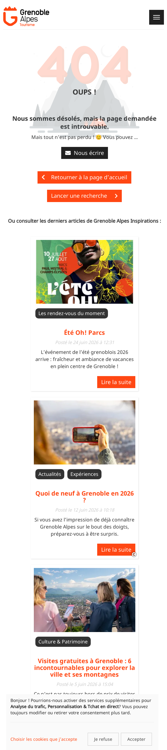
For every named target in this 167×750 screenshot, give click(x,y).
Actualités (49, 474)
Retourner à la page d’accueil (84, 177)
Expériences (84, 474)
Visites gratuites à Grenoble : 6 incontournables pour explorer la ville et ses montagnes (84, 668)
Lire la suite (116, 382)
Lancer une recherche (84, 195)
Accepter (136, 739)
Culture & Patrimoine (63, 641)
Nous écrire (84, 152)
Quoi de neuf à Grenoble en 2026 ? (84, 496)
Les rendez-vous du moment (71, 313)
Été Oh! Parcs (84, 332)
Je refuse (103, 739)
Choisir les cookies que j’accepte (43, 739)
